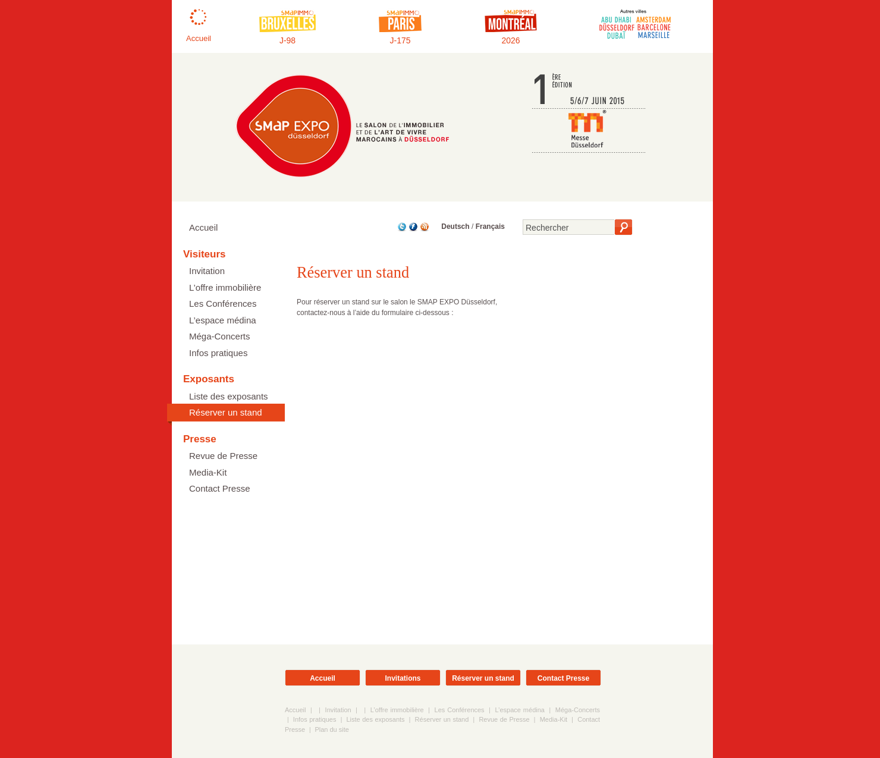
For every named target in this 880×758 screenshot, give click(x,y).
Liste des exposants (228, 396)
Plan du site (331, 729)
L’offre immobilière (225, 287)
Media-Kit (208, 472)
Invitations (402, 678)
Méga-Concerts (219, 336)
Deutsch (455, 226)
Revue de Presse (223, 456)
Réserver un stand (225, 412)
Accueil (203, 227)
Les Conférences (222, 303)
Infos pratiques (218, 353)
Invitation (207, 271)
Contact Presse (219, 488)
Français (490, 226)
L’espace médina (222, 320)
